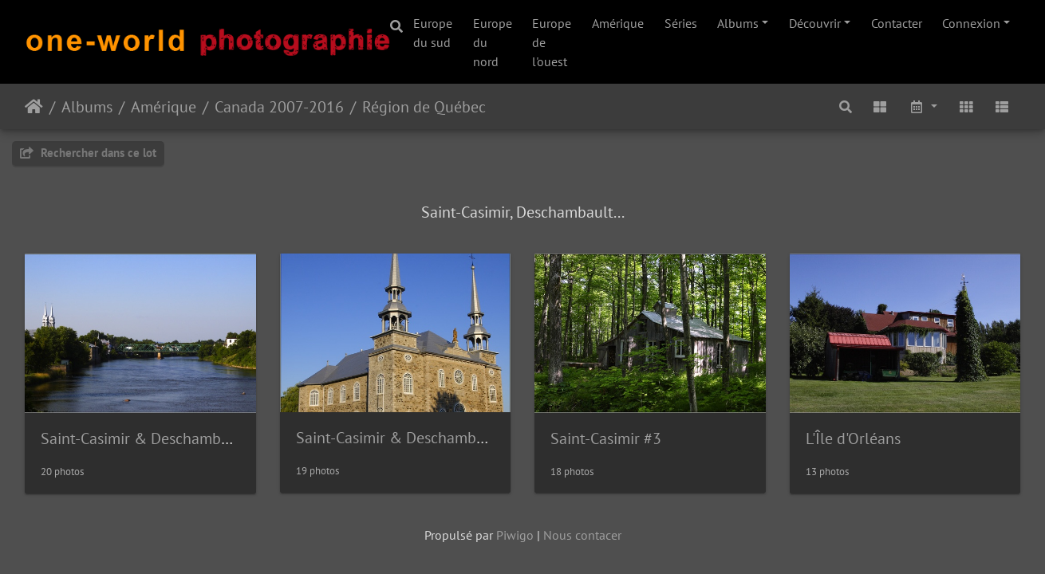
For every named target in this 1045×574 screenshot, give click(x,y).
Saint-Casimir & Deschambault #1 (155, 438)
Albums (738, 23)
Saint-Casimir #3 (605, 438)
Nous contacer (582, 535)
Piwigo (515, 535)
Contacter (896, 23)
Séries (680, 23)
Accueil (34, 107)
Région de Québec (424, 106)
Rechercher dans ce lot (88, 152)
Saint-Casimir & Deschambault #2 (410, 437)
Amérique (618, 23)
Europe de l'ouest (551, 42)
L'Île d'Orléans (853, 438)
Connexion (971, 23)
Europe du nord (492, 42)
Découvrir (815, 23)
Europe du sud (432, 32)
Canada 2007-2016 (279, 106)
